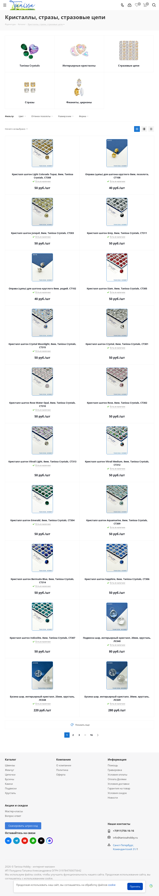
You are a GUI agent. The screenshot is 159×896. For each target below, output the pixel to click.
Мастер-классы (14, 811)
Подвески (11, 788)
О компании (63, 765)
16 (91, 734)
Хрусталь (10, 793)
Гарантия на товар (119, 788)
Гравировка (115, 770)
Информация (117, 759)
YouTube (24, 840)
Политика (62, 770)
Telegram (16, 840)
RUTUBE (41, 840)
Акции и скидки (16, 805)
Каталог (10, 759)
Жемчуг (9, 770)
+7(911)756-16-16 (123, 830)
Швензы (10, 765)
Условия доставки (118, 783)
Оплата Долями (117, 779)
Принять (135, 886)
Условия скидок (117, 793)
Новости (113, 797)
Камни (9, 783)
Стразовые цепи (128, 65)
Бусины (9, 779)
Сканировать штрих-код (23, 825)
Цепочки (10, 774)
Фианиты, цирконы (79, 102)
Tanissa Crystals (30, 65)
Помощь (113, 765)
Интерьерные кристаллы (79, 65)
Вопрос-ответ (13, 815)
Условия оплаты (117, 774)
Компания (63, 759)
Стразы (29, 102)
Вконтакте (8, 840)
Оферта (60, 774)
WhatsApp (33, 840)
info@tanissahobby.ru (125, 837)
